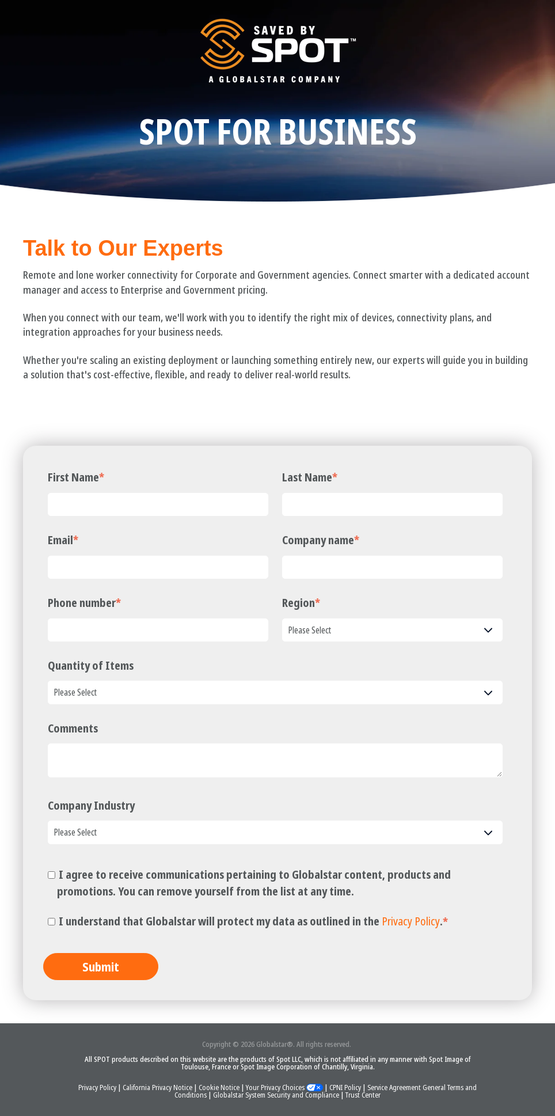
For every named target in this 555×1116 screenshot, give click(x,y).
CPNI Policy (346, 1087)
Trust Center (363, 1095)
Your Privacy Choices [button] (284, 1087)
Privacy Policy (411, 921)
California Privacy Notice (158, 1087)
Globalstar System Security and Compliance (277, 1095)
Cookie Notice (220, 1087)
